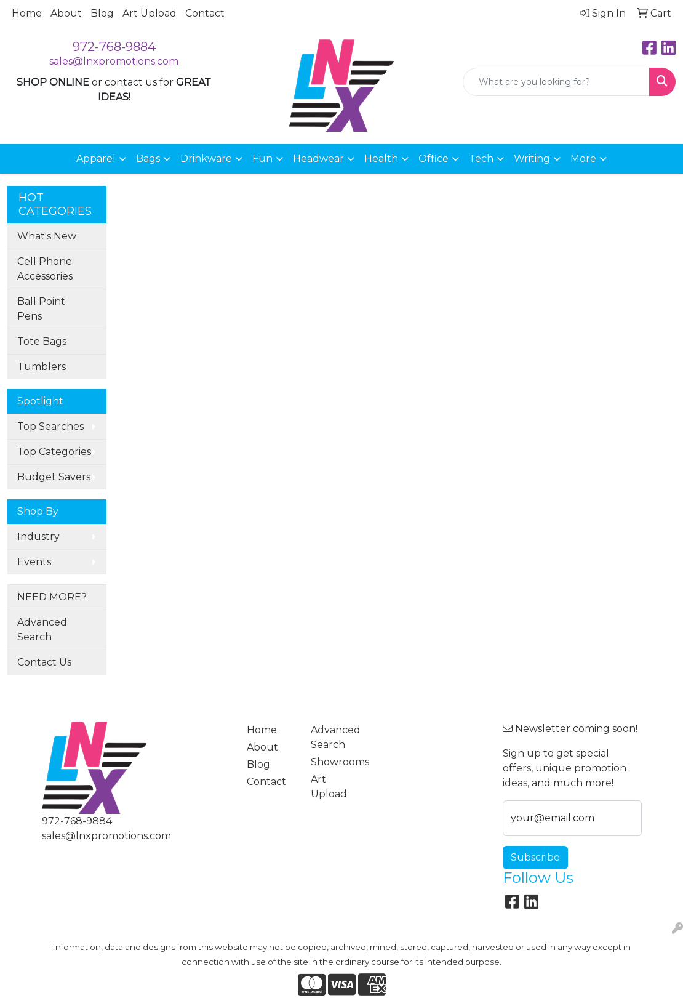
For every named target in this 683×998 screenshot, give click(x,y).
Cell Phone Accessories (45, 269)
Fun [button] (262, 158)
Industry (38, 536)
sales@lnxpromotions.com (113, 61)
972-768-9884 (114, 46)
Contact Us (44, 662)
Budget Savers (53, 477)
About (66, 13)
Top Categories (54, 451)
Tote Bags (41, 341)
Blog (102, 13)
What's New (46, 236)
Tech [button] (481, 158)
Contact (205, 13)
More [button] (583, 158)
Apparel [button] (96, 158)
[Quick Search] (556, 82)
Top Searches (50, 426)
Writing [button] (532, 158)
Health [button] (381, 158)
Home (27, 13)
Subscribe (535, 857)
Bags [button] (148, 158)
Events (34, 562)
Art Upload (149, 13)
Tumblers (41, 366)
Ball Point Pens (41, 309)
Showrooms (335, 762)
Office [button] (433, 158)
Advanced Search (42, 629)
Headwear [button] (318, 158)
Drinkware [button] (206, 158)
